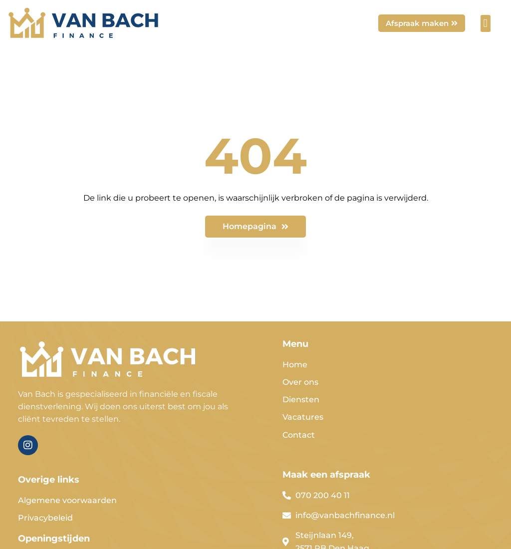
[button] (486, 23)
